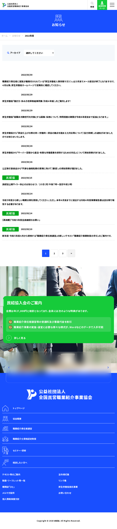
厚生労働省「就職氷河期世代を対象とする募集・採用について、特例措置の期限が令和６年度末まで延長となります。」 (55, 116)
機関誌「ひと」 (8, 486)
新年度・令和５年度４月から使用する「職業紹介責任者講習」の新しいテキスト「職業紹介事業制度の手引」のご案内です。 (57, 235)
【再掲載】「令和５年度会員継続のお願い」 (21, 219)
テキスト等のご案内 (11, 474)
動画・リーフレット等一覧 (13, 480)
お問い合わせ (64, 492)
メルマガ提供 (8, 492)
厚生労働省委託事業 (68, 486)
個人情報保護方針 (10, 499)
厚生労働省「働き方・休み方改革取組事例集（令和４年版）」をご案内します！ (36, 101)
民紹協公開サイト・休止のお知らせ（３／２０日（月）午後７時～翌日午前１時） (37, 184)
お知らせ (16, 35)
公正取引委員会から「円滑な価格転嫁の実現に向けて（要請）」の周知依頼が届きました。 (42, 168)
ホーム (5, 35)
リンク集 (62, 480)
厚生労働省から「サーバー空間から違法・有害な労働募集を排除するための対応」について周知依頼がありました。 (54, 152)
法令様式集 (63, 474)
